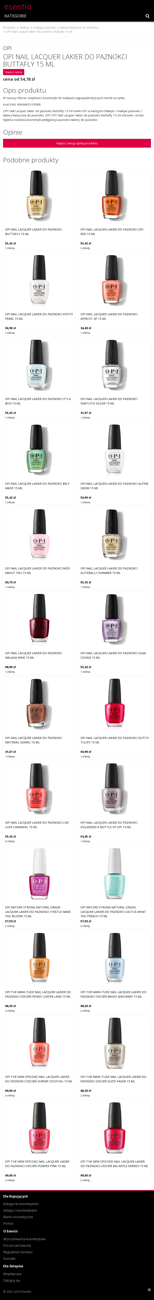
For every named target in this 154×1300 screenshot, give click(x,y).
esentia (17, 5)
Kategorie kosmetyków (20, 1204)
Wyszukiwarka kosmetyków (24, 1239)
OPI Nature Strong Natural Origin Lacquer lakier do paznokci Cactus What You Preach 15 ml (113, 911)
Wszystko (9, 27)
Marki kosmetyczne (18, 1217)
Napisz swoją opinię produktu (77, 143)
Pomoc (8, 1223)
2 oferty (85, 248)
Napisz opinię (13, 72)
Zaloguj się (11, 1280)
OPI (7, 48)
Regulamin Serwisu (17, 1252)
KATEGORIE (15, 16)
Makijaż (25, 27)
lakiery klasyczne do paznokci (79, 27)
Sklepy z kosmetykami (20, 1210)
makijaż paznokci (45, 27)
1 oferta (10, 248)
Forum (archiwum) (17, 1245)
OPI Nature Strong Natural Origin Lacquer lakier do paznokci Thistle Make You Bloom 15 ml (38, 911)
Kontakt (9, 1258)
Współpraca (12, 1274)
